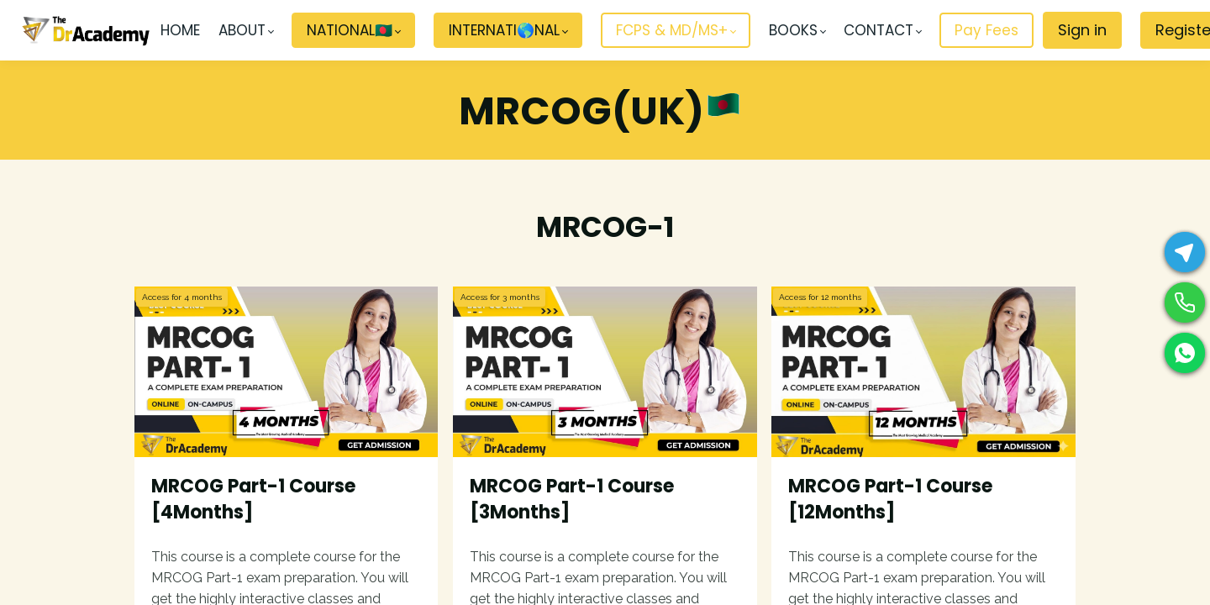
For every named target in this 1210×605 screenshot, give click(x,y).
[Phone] (1185, 302)
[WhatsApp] (1185, 353)
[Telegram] (1185, 252)
